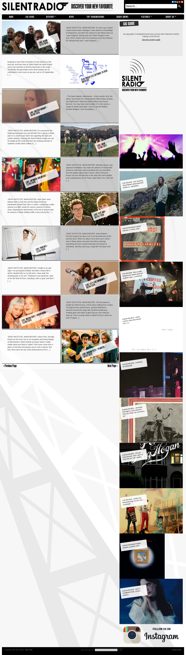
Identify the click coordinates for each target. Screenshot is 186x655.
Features (145, 17)
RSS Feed (28, 650)
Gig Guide (30, 17)
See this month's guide (151, 40)
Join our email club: (87, 650)
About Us (170, 17)
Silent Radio (62, 6)
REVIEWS (50, 17)
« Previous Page (10, 366)
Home (11, 17)
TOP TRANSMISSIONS (95, 17)
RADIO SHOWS (122, 17)
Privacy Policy (176, 650)
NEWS (71, 17)
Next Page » (113, 366)
